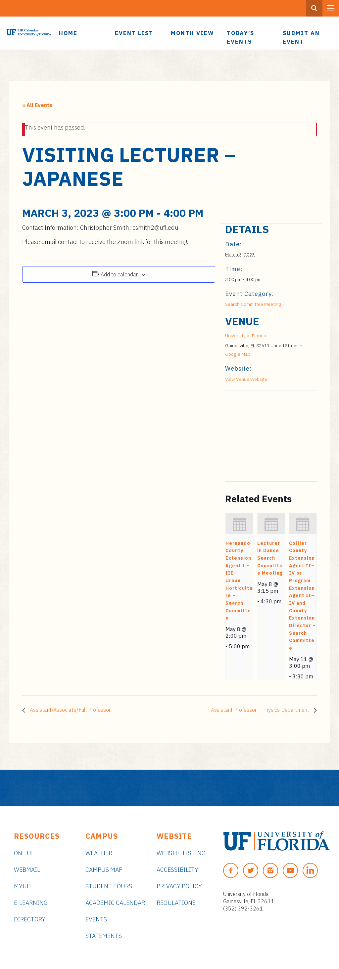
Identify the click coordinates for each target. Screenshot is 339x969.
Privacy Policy (179, 886)
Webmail (27, 869)
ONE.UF (24, 853)
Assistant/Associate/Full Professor (69, 710)
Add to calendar (119, 274)
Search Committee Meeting (253, 304)
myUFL (23, 886)
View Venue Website (246, 379)
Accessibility (177, 869)
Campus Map (103, 869)
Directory (29, 919)
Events (96, 919)
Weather (98, 853)
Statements (103, 936)
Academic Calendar (115, 903)
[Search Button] (314, 8)
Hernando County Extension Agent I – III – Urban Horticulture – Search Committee (239, 580)
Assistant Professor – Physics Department (261, 710)
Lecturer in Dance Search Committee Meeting (270, 558)
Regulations (176, 903)
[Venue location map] (260, 436)
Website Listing (181, 853)
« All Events (37, 105)
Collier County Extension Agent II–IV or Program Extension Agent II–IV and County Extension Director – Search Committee (302, 595)
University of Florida (245, 336)
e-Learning (31, 903)
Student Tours (108, 886)
